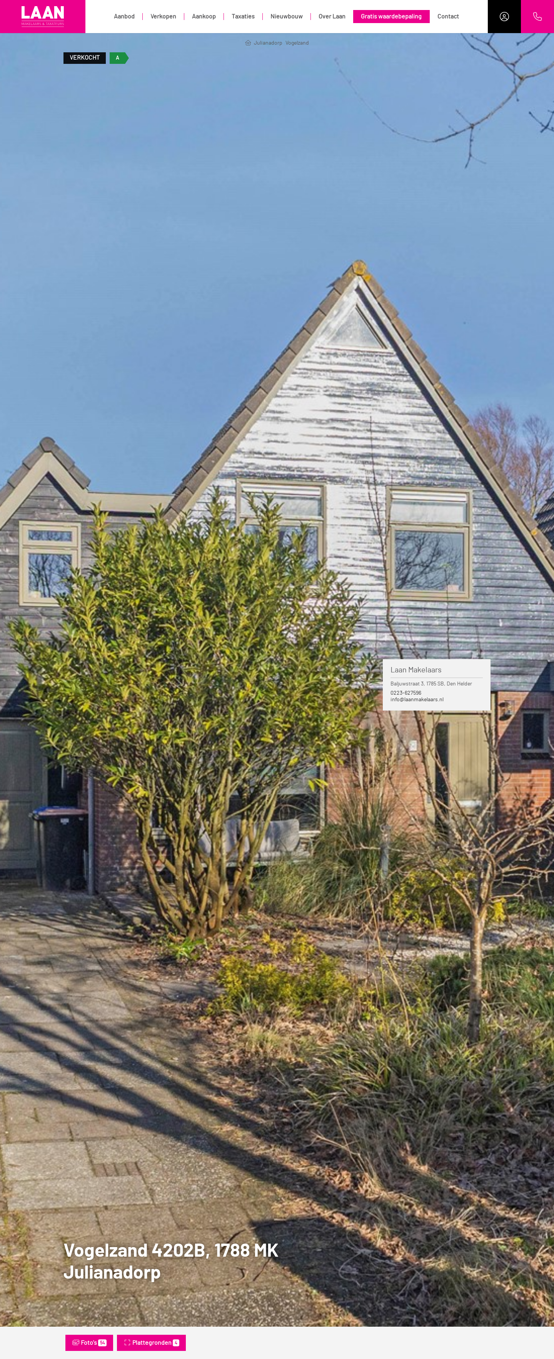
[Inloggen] (504, 16)
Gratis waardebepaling (391, 16)
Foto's (89, 1342)
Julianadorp (268, 43)
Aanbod (124, 16)
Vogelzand (297, 43)
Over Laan (332, 16)
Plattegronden (151, 1342)
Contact (448, 16)
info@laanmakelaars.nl (417, 699)
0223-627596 (405, 693)
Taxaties (243, 16)
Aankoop (204, 16)
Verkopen (163, 16)
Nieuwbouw (286, 16)
